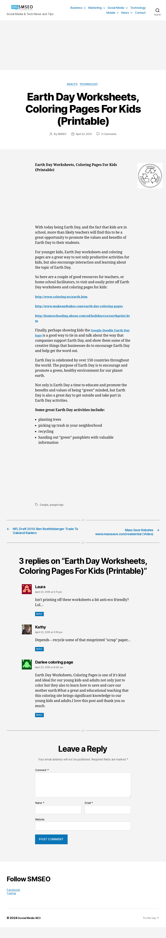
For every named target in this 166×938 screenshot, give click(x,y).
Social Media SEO (30, 928)
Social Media (116, 7)
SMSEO (61, 134)
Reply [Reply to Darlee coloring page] (39, 726)
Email (89, 813)
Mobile (110, 12)
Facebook (13, 900)
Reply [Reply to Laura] (39, 625)
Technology (138, 7)
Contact (140, 12)
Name (39, 813)
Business (76, 7)
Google (44, 510)
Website (39, 830)
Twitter (11, 904)
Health (71, 84)
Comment (42, 781)
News (125, 12)
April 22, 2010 (83, 134)
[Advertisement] (83, 45)
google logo (57, 510)
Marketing (95, 7)
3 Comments (110, 134)
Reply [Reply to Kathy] (39, 660)
